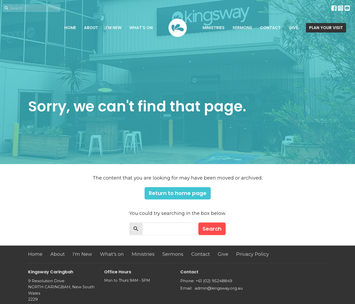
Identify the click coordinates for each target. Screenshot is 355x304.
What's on (141, 27)
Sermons (242, 27)
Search (212, 228)
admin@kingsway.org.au (219, 288)
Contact (270, 27)
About (91, 27)
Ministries (214, 27)
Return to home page (177, 193)
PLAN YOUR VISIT (326, 27)
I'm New (113, 27)
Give (293, 27)
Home (70, 27)
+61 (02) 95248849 (214, 280)
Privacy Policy (252, 254)
